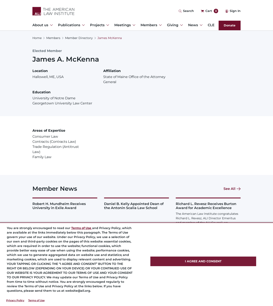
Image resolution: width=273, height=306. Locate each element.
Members (53, 38)
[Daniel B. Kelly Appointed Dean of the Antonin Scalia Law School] (136, 204)
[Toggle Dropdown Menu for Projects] (107, 25)
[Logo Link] (53, 11)
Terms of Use (36, 300)
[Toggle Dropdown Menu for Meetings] (133, 25)
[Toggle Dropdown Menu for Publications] (82, 25)
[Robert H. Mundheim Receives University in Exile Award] (64, 204)
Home (37, 38)
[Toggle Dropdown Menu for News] (200, 25)
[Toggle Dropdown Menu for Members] (159, 25)
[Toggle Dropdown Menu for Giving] (180, 25)
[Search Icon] (186, 11)
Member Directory (79, 38)
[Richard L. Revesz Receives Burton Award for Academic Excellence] (208, 218)
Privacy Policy (15, 300)
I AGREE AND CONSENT (203, 261)
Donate (229, 25)
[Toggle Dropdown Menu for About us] (50, 25)
